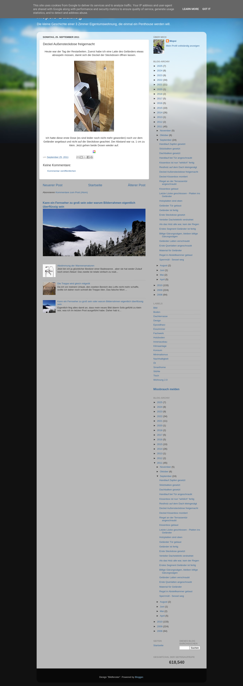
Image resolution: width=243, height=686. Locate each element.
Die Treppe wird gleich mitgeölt (73, 283)
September (166, 140)
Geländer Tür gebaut (170, 205)
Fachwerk (158, 333)
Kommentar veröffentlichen (61, 171)
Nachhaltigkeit (160, 358)
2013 (160, 117)
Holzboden (159, 337)
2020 (160, 89)
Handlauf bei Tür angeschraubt (175, 157)
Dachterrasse (160, 316)
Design (157, 320)
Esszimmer (159, 329)
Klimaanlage (160, 346)
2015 (160, 108)
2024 (160, 70)
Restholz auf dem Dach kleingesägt (178, 167)
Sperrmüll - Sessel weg (171, 259)
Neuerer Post (52, 185)
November (166, 130)
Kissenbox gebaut (168, 188)
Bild (155, 307)
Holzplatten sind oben (170, 201)
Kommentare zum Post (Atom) (72, 192)
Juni (162, 270)
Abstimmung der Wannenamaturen (75, 265)
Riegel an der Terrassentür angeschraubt (173, 182)
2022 (160, 80)
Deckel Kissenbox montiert (173, 176)
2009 (160, 290)
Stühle (156, 371)
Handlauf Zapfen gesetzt (172, 144)
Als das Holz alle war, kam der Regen (179, 224)
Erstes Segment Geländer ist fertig (177, 228)
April (162, 279)
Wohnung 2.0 (160, 379)
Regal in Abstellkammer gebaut (175, 255)
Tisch (156, 375)
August (164, 265)
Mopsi (173, 41)
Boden (156, 312)
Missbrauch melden (166, 389)
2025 (160, 66)
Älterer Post (136, 185)
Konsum (157, 350)
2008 (160, 294)
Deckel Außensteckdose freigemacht (178, 171)
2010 (160, 285)
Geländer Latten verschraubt (174, 241)
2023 (160, 75)
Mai (162, 275)
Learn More (190, 9)
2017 (160, 98)
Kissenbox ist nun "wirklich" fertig (176, 162)
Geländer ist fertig (168, 210)
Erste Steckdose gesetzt (172, 215)
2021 (160, 84)
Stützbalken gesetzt (169, 148)
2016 (160, 103)
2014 (160, 112)
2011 (160, 126)
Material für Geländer (170, 250)
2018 (160, 94)
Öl (154, 363)
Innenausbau (160, 341)
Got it (206, 9)
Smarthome (159, 367)
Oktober (164, 135)
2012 (160, 122)
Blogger (139, 677)
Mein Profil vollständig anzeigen (183, 45)
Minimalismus (160, 354)
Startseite (95, 185)
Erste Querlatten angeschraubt (175, 245)
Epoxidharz (159, 324)
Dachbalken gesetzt (169, 153)
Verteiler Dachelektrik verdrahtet (176, 219)
